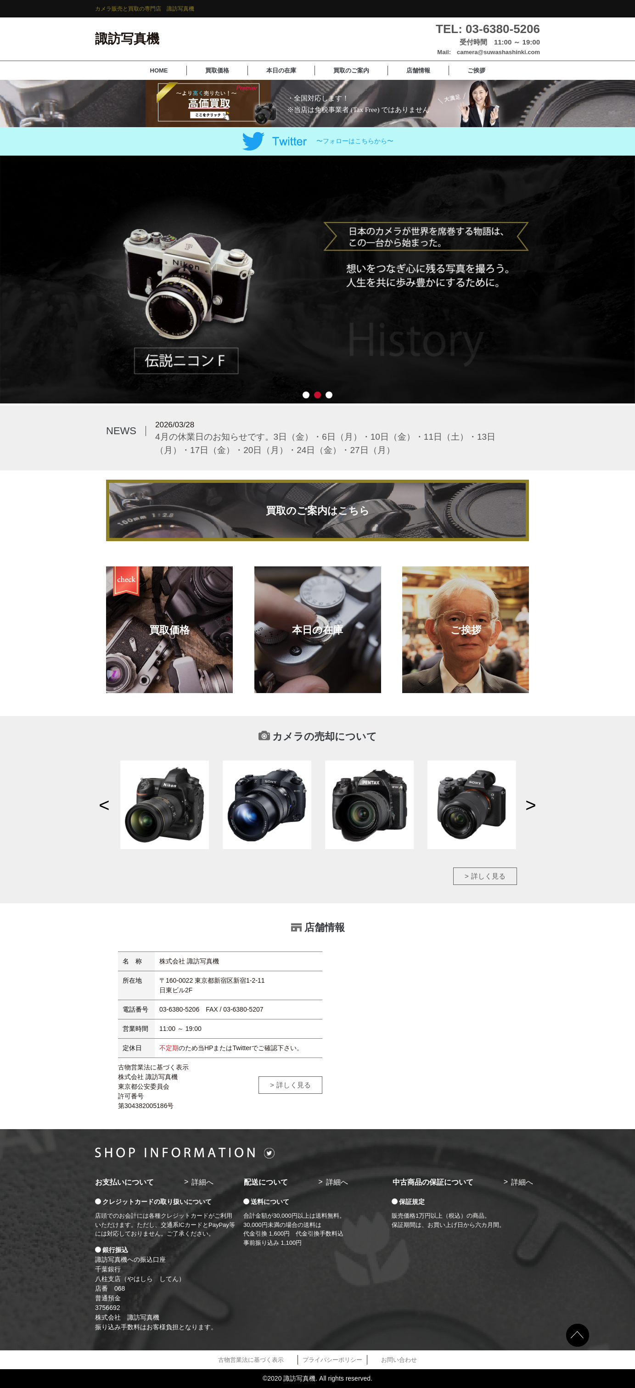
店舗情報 (418, 70)
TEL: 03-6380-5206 (488, 29)
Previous (104, 805)
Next (531, 805)
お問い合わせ (399, 1359)
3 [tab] (329, 395)
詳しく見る (488, 876)
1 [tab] (306, 395)
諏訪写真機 (127, 39)
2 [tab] (317, 395)
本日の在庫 (281, 70)
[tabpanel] (317, 279)
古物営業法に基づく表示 (251, 1359)
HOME (159, 70)
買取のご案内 (351, 70)
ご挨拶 (476, 70)
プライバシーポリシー (332, 1359)
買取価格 (217, 70)
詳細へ (202, 1182)
